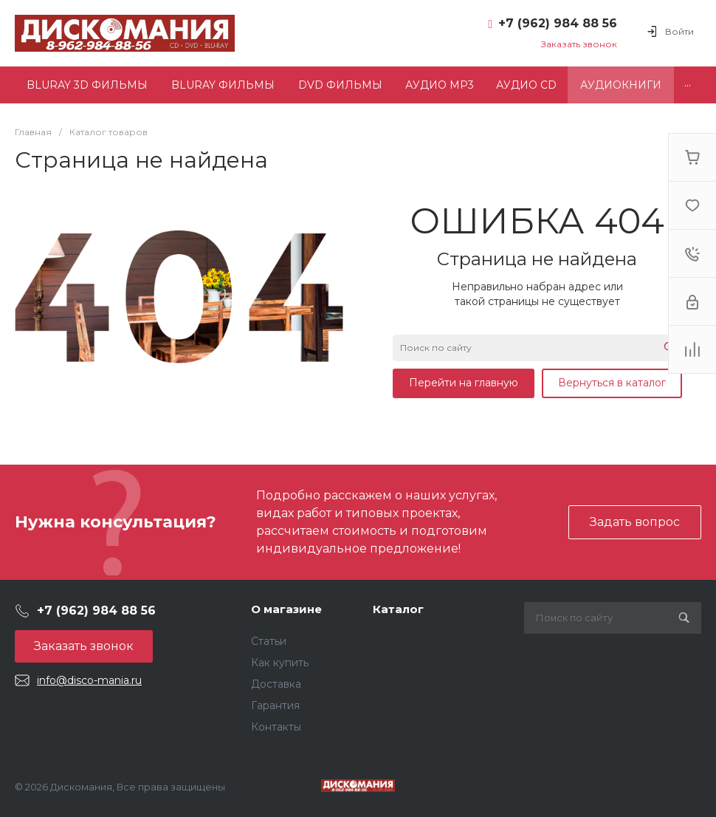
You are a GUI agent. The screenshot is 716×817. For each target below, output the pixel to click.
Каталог (398, 609)
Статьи (268, 641)
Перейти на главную (463, 382)
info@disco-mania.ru (89, 680)
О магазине (286, 609)
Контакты (276, 727)
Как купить (280, 662)
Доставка (276, 684)
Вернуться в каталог (612, 382)
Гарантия (275, 705)
